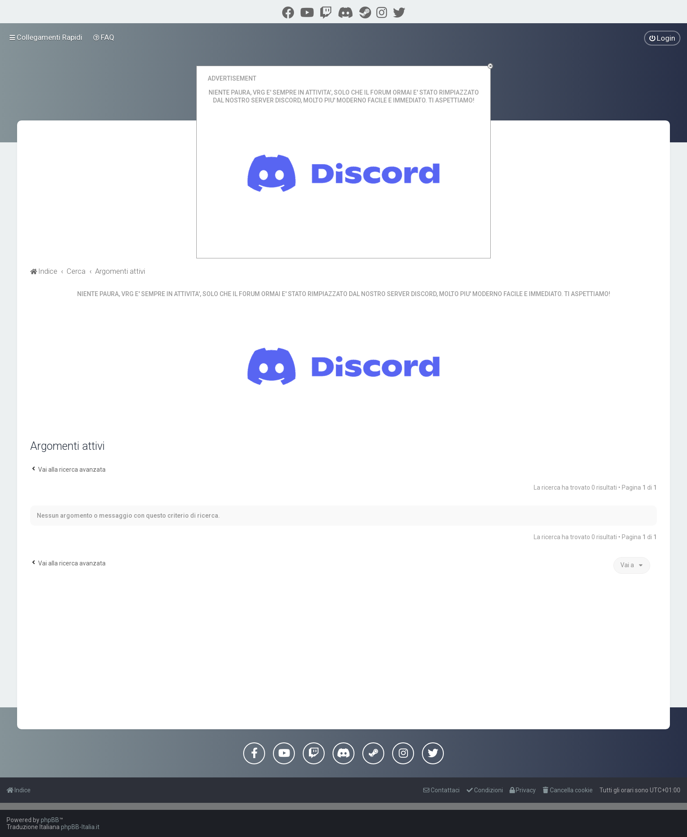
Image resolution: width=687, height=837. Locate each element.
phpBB (50, 819)
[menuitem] (104, 37)
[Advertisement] (343, 650)
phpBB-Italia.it (80, 826)
